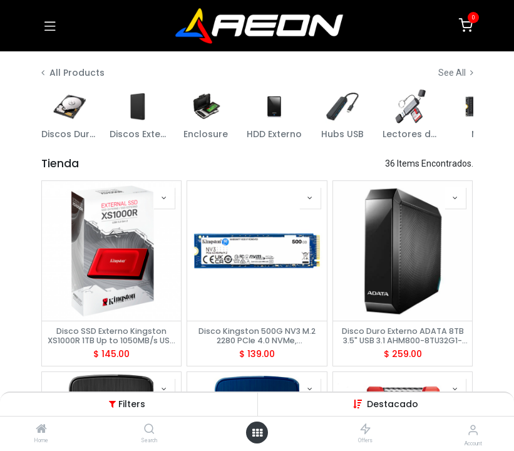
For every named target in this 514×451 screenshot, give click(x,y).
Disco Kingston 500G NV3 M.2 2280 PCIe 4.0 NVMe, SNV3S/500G (257, 335)
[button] (392, 404)
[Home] (41, 430)
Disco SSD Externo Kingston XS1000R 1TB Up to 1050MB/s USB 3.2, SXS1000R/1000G (111, 335)
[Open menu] (257, 432)
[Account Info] (473, 430)
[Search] (149, 430)
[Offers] (365, 430)
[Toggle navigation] (50, 26)
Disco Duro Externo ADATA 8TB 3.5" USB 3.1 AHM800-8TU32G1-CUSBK (403, 335)
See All (455, 73)
